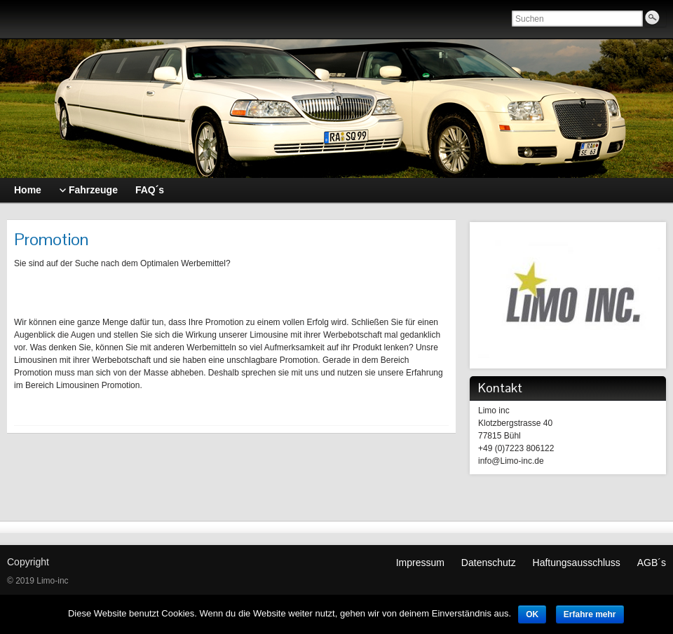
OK (532, 614)
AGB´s (651, 562)
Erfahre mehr (590, 614)
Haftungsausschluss (576, 562)
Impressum (420, 562)
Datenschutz (488, 562)
